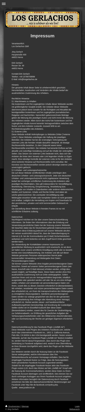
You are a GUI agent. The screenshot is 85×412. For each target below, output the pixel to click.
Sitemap (25, 406)
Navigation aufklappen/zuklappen (42, 4)
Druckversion (12, 406)
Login (77, 406)
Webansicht (74, 409)
